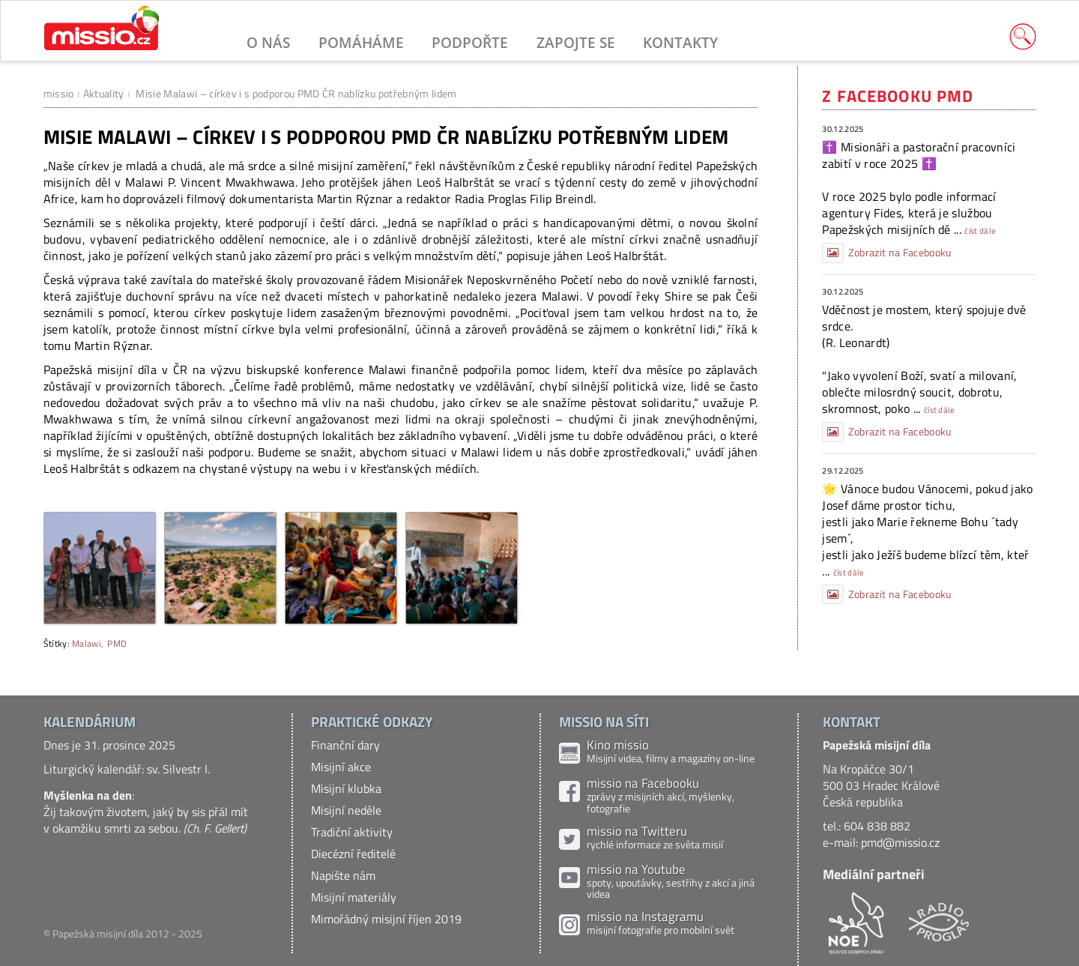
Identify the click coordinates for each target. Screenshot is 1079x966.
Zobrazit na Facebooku (886, 252)
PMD (117, 643)
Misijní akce (341, 767)
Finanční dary (345, 745)
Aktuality (103, 93)
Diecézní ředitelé (353, 854)
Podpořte (470, 42)
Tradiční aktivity (352, 832)
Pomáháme (361, 42)
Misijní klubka (346, 788)
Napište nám (343, 875)
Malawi (86, 643)
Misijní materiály (353, 897)
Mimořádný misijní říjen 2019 (386, 919)
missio (58, 93)
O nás (268, 42)
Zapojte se (576, 42)
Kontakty (680, 42)
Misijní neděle (346, 810)
